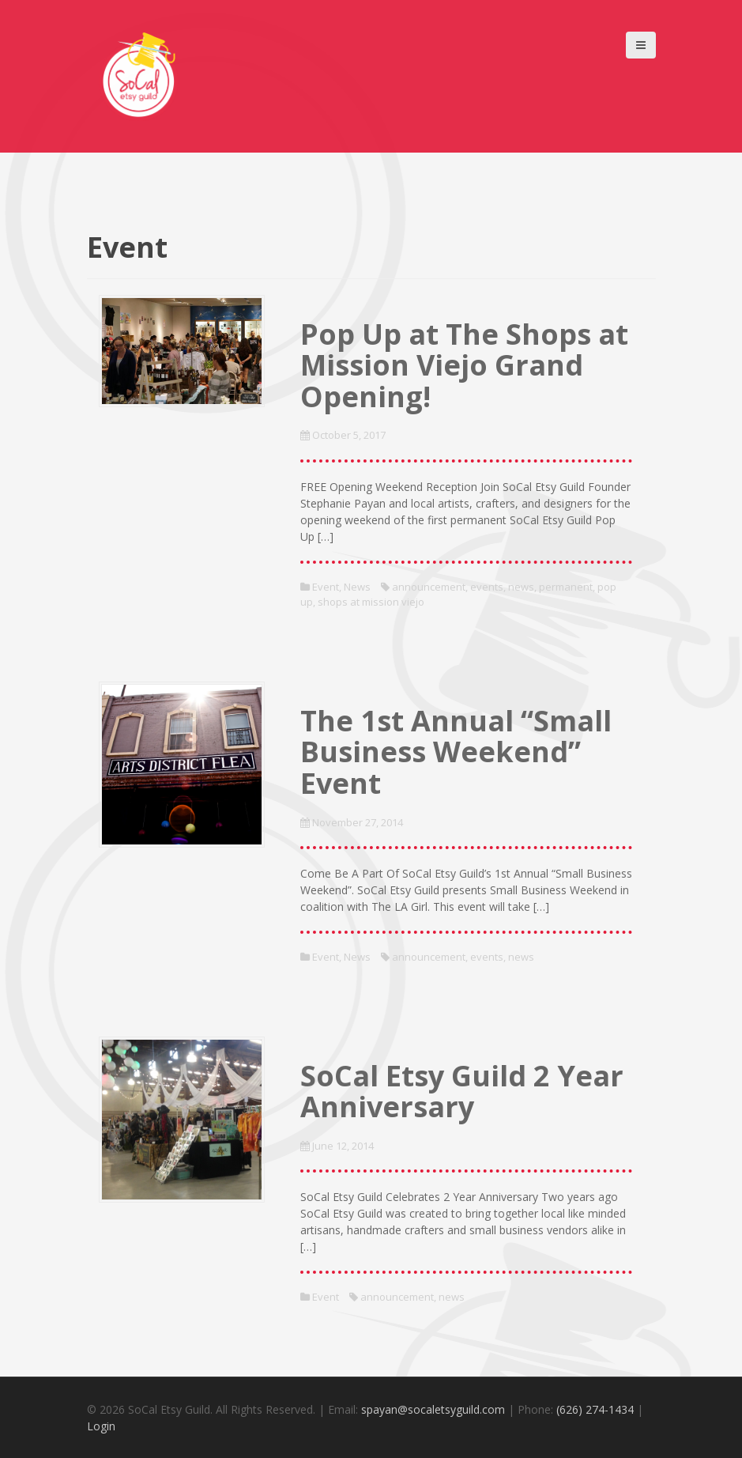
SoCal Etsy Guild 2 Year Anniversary (461, 1091)
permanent (566, 587)
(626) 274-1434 (595, 1409)
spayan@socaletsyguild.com (433, 1409)
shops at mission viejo (371, 602)
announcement (428, 587)
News (357, 587)
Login (101, 1425)
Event (325, 587)
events (486, 587)
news (521, 587)
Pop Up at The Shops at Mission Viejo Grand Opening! (464, 365)
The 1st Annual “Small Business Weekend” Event (456, 752)
